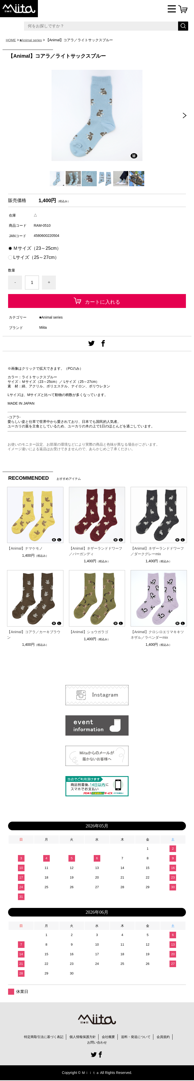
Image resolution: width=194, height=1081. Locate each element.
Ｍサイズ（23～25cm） (37, 248)
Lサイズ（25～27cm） (36, 257)
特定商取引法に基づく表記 (40, 1037)
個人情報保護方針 (82, 1037)
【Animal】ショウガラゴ (88, 632)
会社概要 (109, 1037)
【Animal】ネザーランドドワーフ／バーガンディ (95, 551)
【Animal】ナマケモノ (25, 548)
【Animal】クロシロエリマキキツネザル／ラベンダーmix (157, 634)
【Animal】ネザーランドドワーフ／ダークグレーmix (157, 551)
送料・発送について (138, 1037)
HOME (11, 40)
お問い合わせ (97, 1043)
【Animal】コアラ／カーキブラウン (33, 634)
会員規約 (167, 1037)
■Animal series (31, 40)
